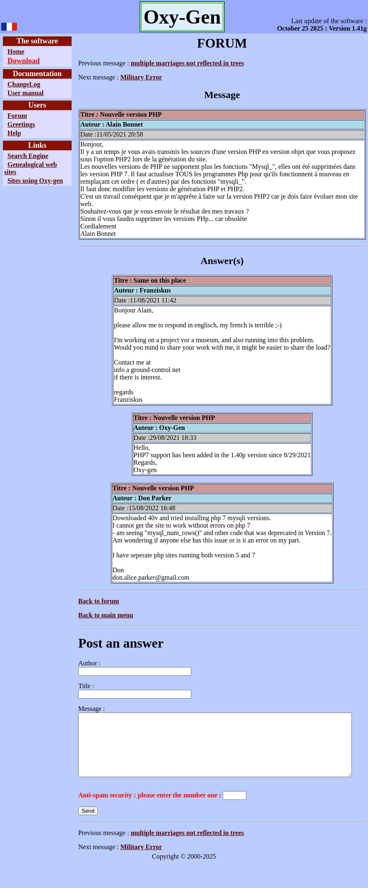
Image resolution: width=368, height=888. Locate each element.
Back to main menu (86, 607)
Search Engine (27, 155)
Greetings (21, 124)
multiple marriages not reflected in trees (168, 63)
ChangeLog (23, 84)
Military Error (122, 77)
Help (14, 133)
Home (15, 51)
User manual (25, 92)
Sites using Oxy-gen (20, 184)
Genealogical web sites (24, 168)
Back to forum (79, 593)
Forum (17, 115)
